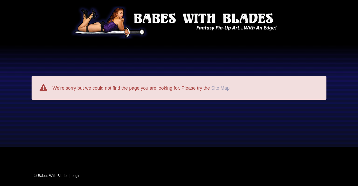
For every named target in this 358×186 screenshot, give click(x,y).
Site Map (220, 88)
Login (75, 176)
